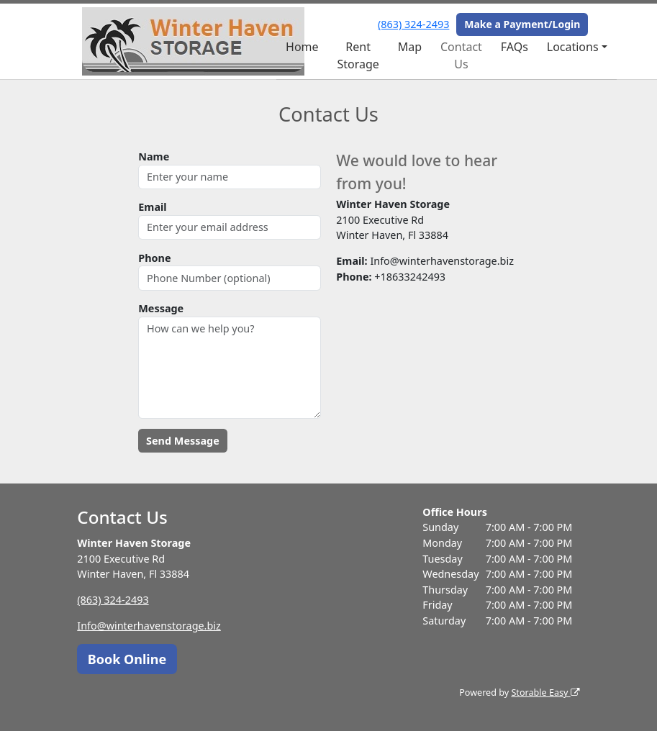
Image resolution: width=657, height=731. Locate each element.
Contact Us (461, 55)
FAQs (514, 47)
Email (152, 207)
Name (153, 156)
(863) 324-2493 (413, 24)
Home (302, 47)
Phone (154, 258)
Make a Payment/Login (522, 24)
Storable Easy (545, 692)
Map (410, 47)
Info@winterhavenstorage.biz (149, 625)
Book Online (127, 659)
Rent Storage (358, 55)
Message (160, 308)
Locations (573, 47)
